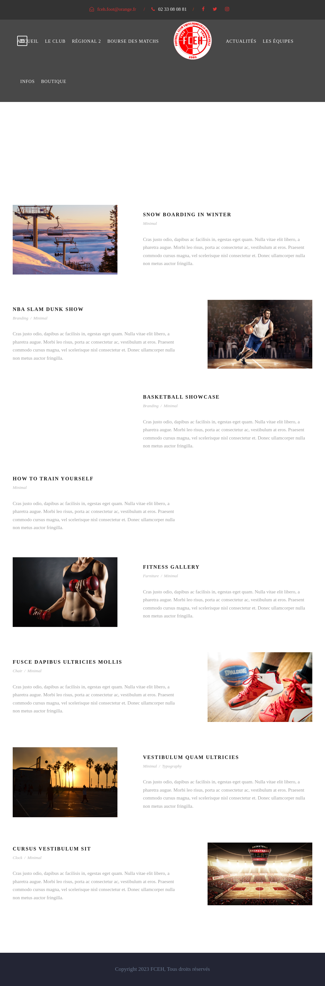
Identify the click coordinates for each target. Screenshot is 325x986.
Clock (17, 857)
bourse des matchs (133, 41)
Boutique (53, 81)
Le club (55, 41)
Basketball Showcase (181, 397)
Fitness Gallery (171, 567)
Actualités (241, 41)
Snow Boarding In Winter (187, 214)
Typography (172, 766)
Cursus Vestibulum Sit (52, 848)
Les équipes (278, 41)
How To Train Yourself (53, 478)
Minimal (150, 223)
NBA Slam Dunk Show (48, 309)
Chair (17, 670)
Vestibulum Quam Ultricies (191, 757)
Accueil (28, 41)
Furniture (151, 575)
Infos (27, 81)
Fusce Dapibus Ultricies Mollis (67, 662)
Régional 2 (86, 41)
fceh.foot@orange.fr (116, 9)
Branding (20, 318)
